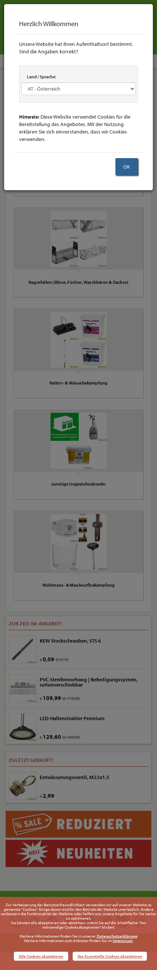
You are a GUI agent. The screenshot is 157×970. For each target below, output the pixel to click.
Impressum (123, 940)
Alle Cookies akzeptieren (41, 956)
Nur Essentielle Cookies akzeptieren (110, 956)
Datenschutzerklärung (117, 936)
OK (126, 166)
